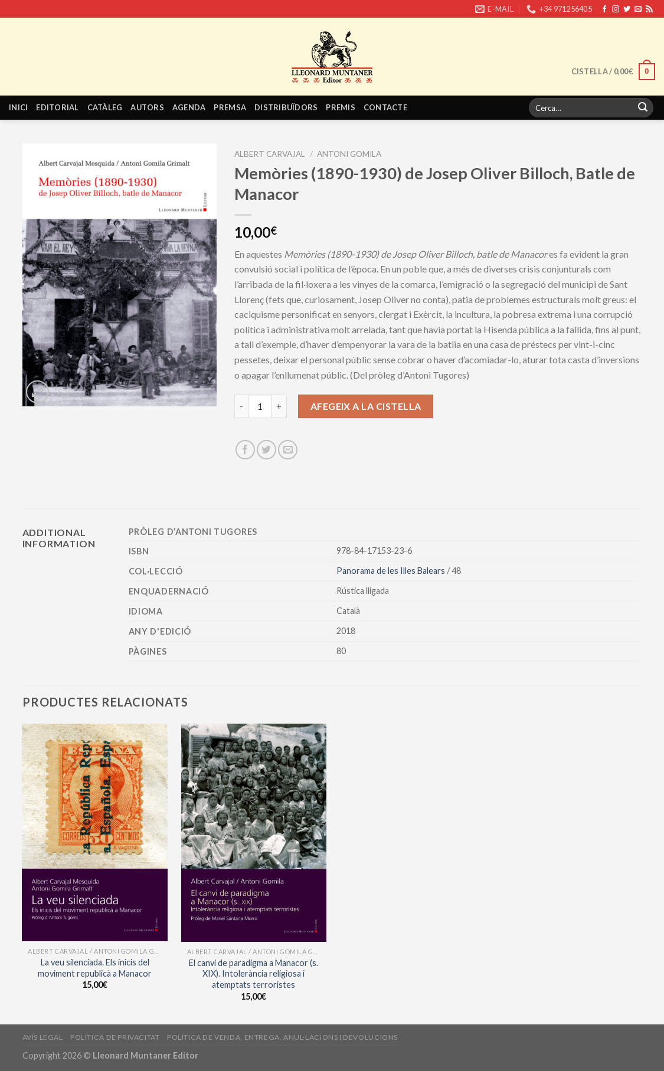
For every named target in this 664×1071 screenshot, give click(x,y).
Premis (340, 107)
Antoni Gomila (349, 154)
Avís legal (42, 1037)
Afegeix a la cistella (365, 406)
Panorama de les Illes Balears (391, 571)
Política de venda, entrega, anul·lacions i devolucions (282, 1037)
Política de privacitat (114, 1037)
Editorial (57, 107)
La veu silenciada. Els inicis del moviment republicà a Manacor (95, 967)
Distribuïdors (286, 107)
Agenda (189, 107)
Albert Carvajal (269, 154)
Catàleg (105, 107)
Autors (147, 107)
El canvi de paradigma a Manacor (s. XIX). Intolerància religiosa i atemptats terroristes (253, 974)
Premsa (230, 107)
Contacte (385, 107)
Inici (18, 107)
